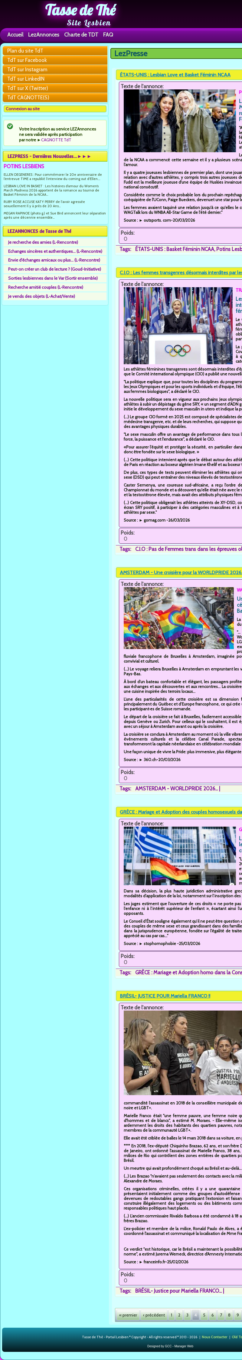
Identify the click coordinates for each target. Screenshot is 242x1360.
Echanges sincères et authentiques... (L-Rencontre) (55, 251)
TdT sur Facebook (27, 60)
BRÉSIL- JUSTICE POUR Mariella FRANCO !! (165, 996)
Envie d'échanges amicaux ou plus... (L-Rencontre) (54, 260)
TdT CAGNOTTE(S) (28, 98)
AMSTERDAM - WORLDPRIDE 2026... (176, 789)
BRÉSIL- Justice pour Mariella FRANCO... (178, 1291)
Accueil (15, 34)
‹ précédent (154, 1315)
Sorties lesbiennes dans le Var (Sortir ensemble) (53, 278)
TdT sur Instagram (27, 69)
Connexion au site (23, 108)
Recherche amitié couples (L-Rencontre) (45, 287)
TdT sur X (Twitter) (27, 88)
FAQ (108, 34)
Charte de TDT (81, 34)
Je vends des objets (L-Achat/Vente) (41, 296)
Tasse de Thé (80, 10)
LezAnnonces (43, 34)
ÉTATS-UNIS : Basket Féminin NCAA (174, 249)
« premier (128, 1315)
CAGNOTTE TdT (56, 140)
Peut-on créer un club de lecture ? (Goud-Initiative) (54, 269)
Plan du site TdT (25, 51)
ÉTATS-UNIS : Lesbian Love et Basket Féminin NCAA (175, 75)
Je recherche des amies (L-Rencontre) (43, 242)
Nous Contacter (214, 1336)
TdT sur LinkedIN (25, 79)
